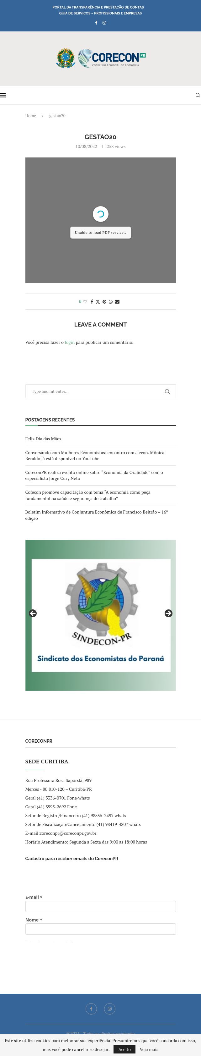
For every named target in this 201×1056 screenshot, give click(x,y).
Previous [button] (33, 614)
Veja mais (149, 1049)
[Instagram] (104, 22)
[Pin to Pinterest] (104, 302)
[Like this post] (85, 302)
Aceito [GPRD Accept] (124, 1049)
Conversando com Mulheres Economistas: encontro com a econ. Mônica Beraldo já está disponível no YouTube (95, 455)
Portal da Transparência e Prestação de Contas (98, 7)
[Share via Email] (117, 302)
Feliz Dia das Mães (43, 439)
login (70, 342)
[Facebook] (96, 22)
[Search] (198, 95)
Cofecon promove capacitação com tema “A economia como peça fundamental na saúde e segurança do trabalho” (88, 495)
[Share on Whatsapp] (111, 302)
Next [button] (168, 614)
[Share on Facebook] (92, 302)
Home (30, 115)
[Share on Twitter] (98, 302)
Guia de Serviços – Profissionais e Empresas (100, 13)
